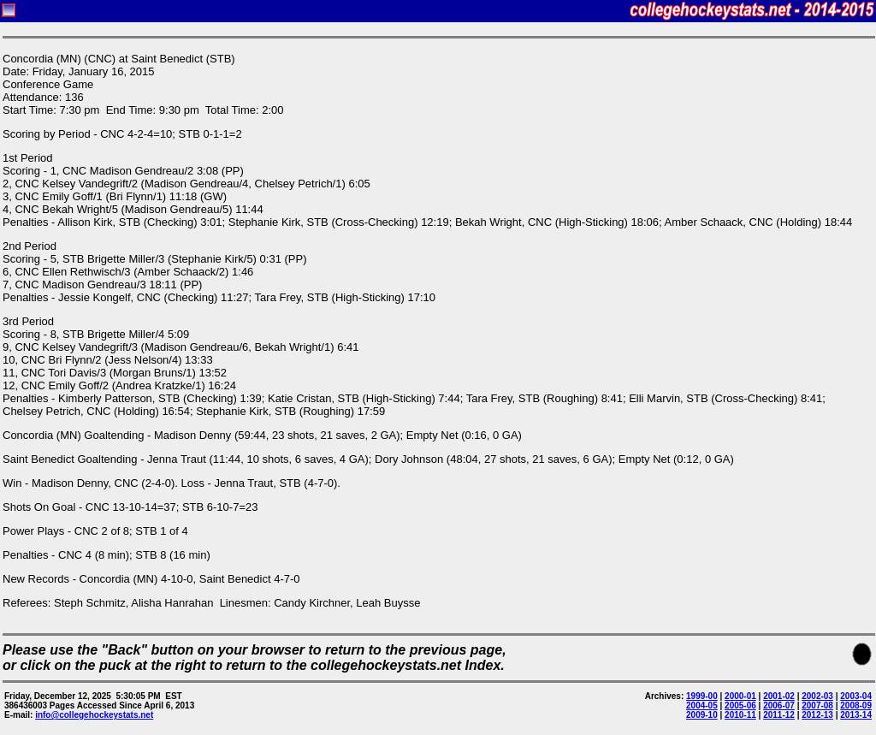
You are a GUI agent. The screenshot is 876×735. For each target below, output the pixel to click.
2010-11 (740, 715)
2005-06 (740, 705)
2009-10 (702, 715)
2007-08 (817, 705)
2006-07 (779, 705)
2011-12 (779, 715)
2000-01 (740, 696)
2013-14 (856, 715)
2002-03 (817, 696)
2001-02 (779, 696)
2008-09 (856, 705)
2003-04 (856, 696)
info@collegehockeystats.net (94, 715)
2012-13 (817, 715)
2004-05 (702, 705)
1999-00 (702, 696)
